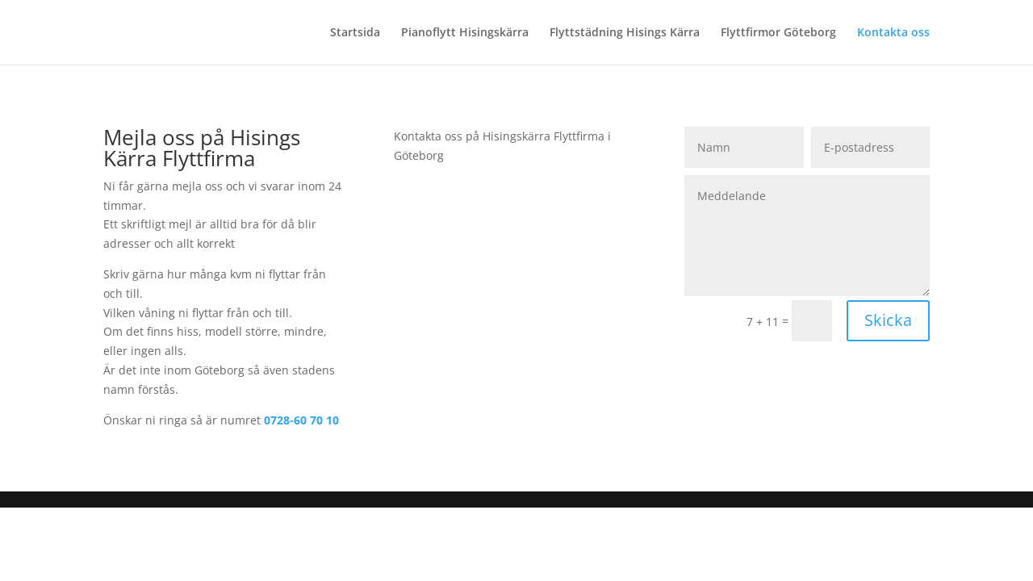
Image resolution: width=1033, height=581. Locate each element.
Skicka (888, 320)
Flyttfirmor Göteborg (778, 33)
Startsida (355, 33)
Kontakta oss (893, 33)
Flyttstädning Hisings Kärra (625, 33)
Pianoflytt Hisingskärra (465, 33)
